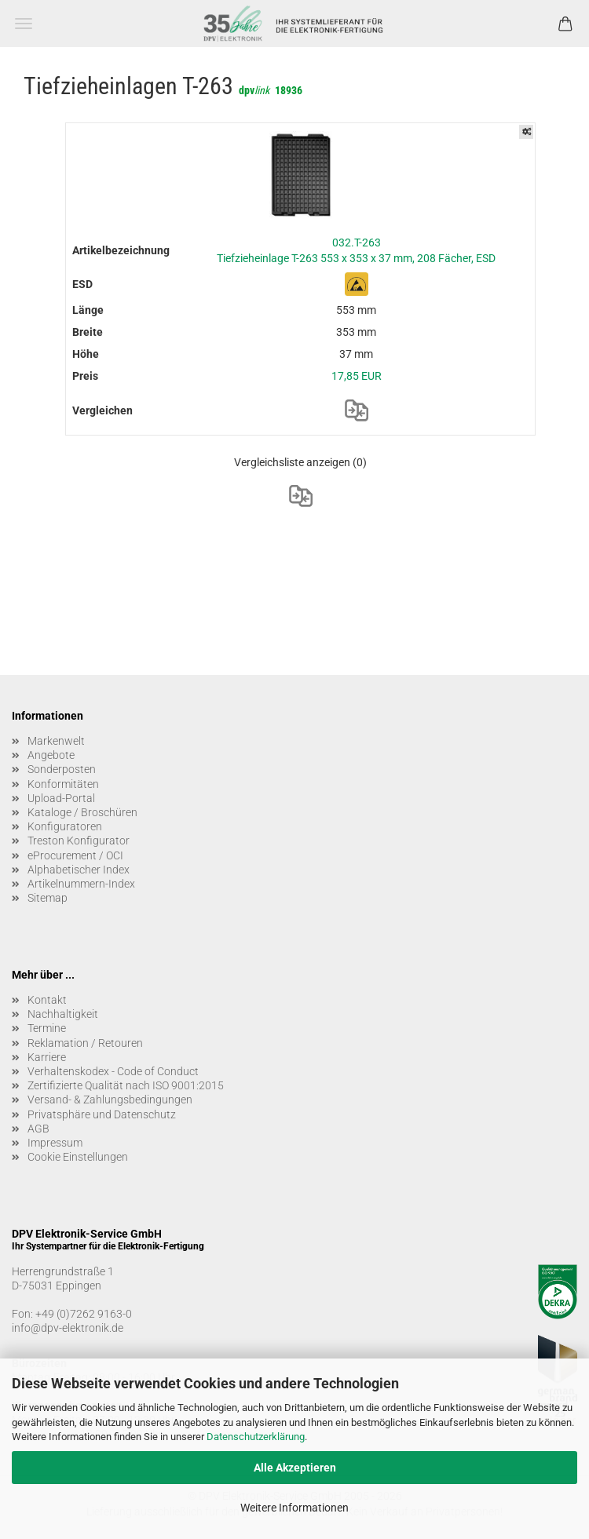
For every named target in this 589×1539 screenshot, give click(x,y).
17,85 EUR (356, 376)
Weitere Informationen (294, 1507)
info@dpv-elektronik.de (67, 1328)
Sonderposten (61, 769)
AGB (38, 1128)
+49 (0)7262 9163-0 (83, 1313)
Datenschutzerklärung (256, 1436)
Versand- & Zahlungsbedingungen (109, 1099)
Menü (23, 23)
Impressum (54, 1142)
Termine (46, 1028)
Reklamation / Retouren (85, 1043)
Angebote (51, 755)
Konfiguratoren (64, 826)
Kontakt (47, 1000)
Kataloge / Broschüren (82, 812)
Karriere (46, 1057)
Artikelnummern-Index (81, 883)
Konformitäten (63, 784)
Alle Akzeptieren (295, 1467)
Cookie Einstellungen (77, 1157)
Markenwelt (56, 741)
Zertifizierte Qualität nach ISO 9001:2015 (125, 1085)
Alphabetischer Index (78, 869)
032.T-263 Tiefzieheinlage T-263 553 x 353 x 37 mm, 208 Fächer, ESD (356, 250)
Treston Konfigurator (78, 840)
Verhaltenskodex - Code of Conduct (113, 1071)
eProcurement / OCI (75, 855)
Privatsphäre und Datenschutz (101, 1114)
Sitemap (47, 898)
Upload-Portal (61, 798)
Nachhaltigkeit (62, 1014)
